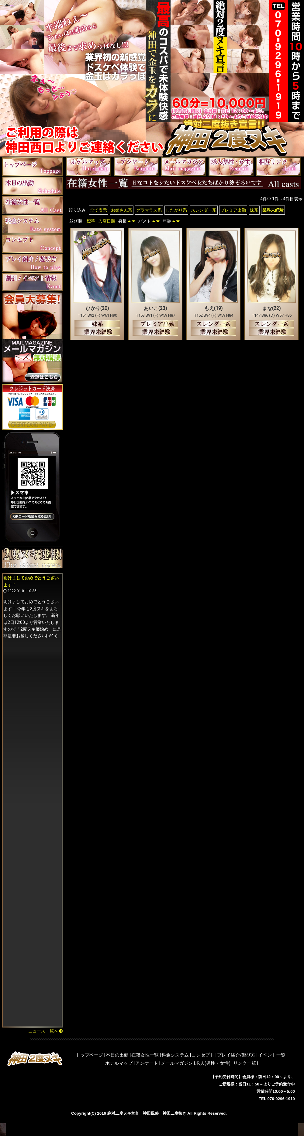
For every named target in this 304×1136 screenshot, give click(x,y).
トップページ (89, 1055)
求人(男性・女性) (212, 1063)
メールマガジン (177, 1063)
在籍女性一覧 (145, 1055)
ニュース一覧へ (45, 1031)
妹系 (254, 210)
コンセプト (203, 1055)
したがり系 (176, 210)
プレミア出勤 (233, 210)
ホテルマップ (119, 1063)
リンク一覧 (244, 1063)
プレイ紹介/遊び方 (236, 1055)
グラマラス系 (149, 210)
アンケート (146, 1063)
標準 (91, 221)
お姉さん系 (121, 210)
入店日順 (106, 221)
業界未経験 (273, 210)
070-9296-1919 (281, 1098)
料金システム (175, 1055)
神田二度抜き (174, 1113)
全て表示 (98, 210)
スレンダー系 (203, 210)
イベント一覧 (271, 1055)
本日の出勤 (117, 1055)
